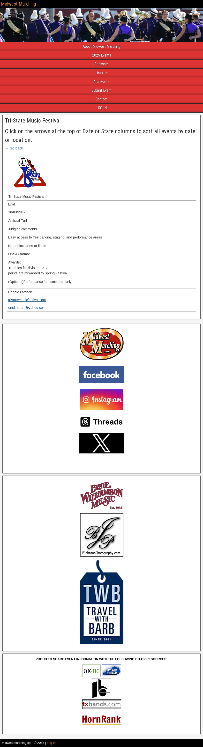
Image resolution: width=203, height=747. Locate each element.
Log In (51, 743)
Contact (101, 99)
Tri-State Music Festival (33, 120)
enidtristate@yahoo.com (26, 308)
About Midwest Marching (101, 46)
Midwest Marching (18, 4)
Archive (99, 81)
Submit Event (101, 90)
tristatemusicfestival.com (27, 300)
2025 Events (101, 55)
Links (99, 73)
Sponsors (101, 64)
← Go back (14, 148)
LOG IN (101, 108)
